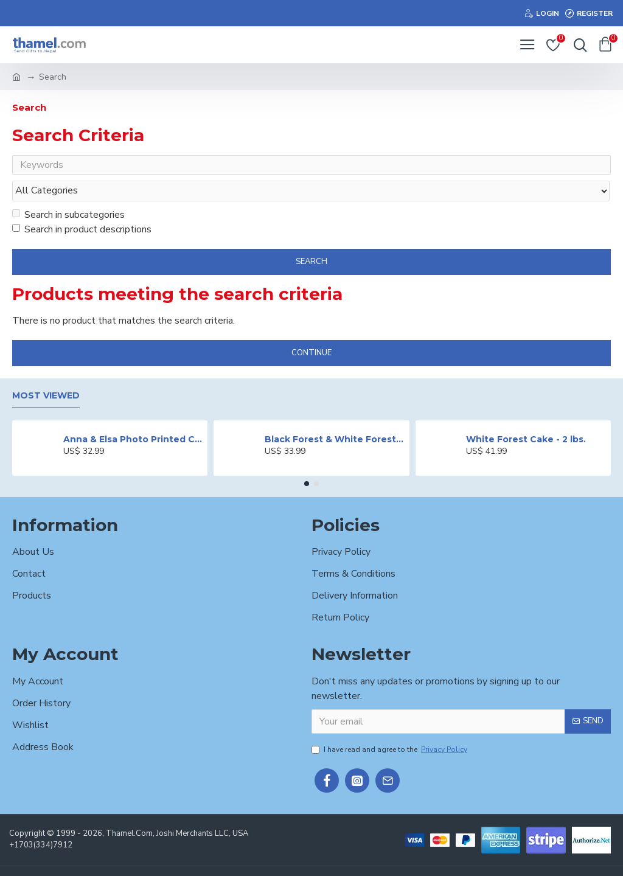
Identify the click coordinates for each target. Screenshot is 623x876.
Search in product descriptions (81, 206)
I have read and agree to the (390, 726)
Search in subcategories (68, 191)
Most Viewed (46, 372)
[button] (306, 460)
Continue (311, 329)
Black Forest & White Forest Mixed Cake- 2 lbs (335, 416)
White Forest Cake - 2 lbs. (526, 416)
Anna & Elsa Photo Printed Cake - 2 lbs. (133, 416)
